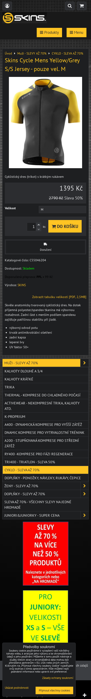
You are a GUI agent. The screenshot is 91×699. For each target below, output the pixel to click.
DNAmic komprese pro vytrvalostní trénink (44, 432)
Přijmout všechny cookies (54, 690)
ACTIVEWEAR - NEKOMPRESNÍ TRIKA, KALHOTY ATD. (42, 406)
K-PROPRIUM (15, 416)
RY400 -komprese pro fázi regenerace (39, 454)
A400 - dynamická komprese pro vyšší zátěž (43, 424)
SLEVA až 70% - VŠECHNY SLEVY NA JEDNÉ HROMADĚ (37, 505)
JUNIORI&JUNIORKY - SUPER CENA (46, 515)
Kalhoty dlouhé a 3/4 (24, 371)
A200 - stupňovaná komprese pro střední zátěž (42, 443)
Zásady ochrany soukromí (57, 678)
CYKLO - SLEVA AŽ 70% (22, 470)
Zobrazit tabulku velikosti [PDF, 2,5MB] (59, 297)
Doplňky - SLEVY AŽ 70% (46, 494)
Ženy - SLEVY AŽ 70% (46, 486)
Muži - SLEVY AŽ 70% (46, 363)
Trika (9, 387)
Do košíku (65, 226)
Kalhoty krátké (19, 379)
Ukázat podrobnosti (17, 688)
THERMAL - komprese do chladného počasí (43, 395)
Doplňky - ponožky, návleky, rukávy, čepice (43, 478)
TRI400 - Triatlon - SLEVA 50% (30, 462)
